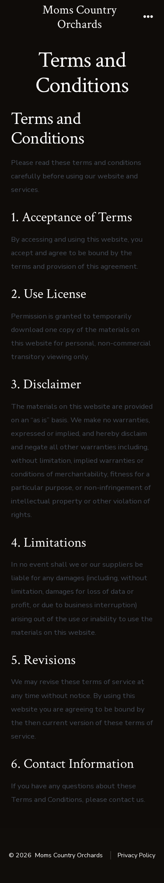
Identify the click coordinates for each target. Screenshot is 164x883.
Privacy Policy (136, 855)
